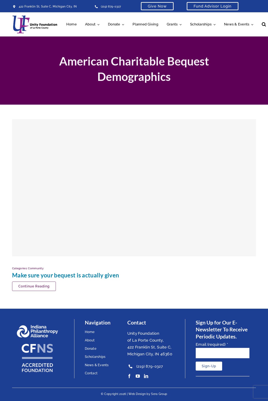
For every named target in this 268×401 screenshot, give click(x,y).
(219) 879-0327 (111, 6)
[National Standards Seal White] (37, 345)
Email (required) (212, 344)
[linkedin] (146, 376)
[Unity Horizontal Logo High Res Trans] (35, 17)
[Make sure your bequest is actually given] (134, 187)
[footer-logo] (37, 326)
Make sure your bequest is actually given (65, 275)
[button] (264, 24)
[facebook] (129, 376)
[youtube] (138, 376)
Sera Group (159, 394)
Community (36, 268)
